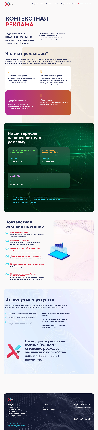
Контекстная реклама (85, 4)
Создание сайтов (38, 4)
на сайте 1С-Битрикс (49, 409)
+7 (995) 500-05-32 (80, 419)
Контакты (46, 407)
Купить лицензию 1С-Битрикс (81, 407)
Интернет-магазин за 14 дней (16, 413)
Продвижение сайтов (68, 4)
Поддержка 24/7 (52, 4)
